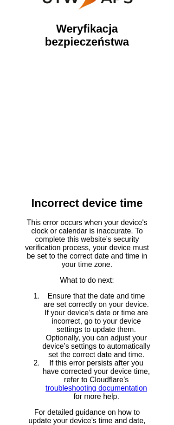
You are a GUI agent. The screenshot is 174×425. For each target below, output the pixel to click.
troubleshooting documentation (96, 388)
